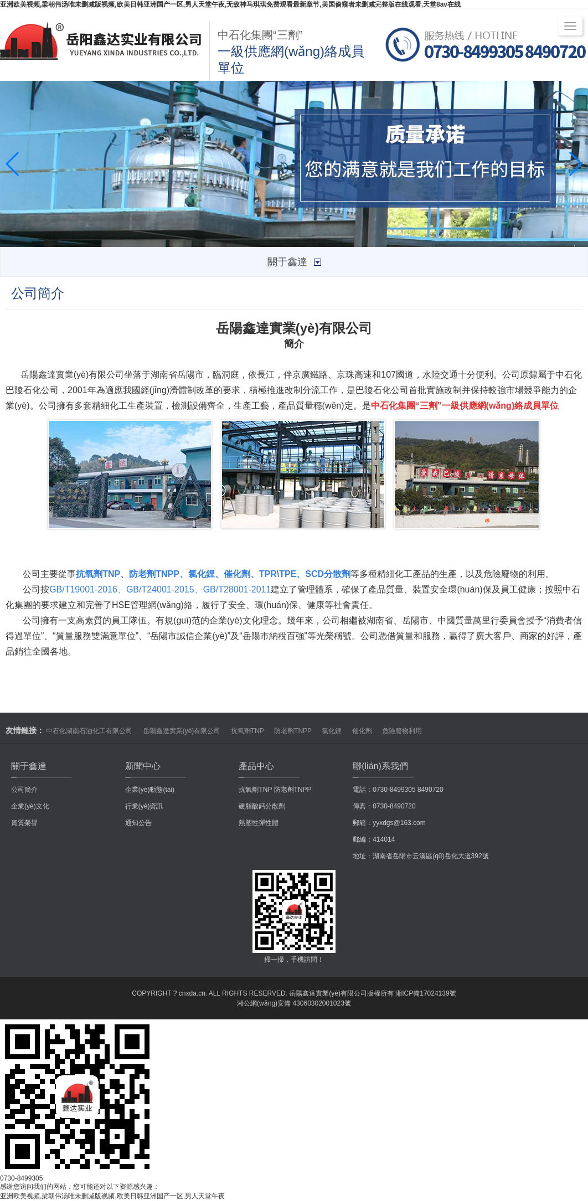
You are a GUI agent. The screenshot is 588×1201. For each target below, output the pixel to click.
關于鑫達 (29, 766)
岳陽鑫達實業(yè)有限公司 (182, 731)
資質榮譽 (24, 823)
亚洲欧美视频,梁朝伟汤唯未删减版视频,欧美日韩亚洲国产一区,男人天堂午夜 (112, 1196)
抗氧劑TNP (247, 731)
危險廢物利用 (402, 731)
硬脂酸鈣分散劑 (262, 806)
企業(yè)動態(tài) (149, 789)
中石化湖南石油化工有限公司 (89, 731)
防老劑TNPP (293, 731)
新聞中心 (143, 766)
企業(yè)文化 (30, 806)
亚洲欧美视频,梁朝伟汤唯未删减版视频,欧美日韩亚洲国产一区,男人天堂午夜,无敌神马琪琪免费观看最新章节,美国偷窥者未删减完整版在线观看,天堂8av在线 (230, 4)
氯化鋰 (332, 731)
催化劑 (362, 731)
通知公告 (138, 823)
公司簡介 (24, 789)
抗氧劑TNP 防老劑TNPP (275, 789)
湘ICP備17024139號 (425, 993)
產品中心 (256, 766)
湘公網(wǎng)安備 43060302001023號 (294, 1003)
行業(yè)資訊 (144, 806)
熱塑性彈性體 (258, 823)
